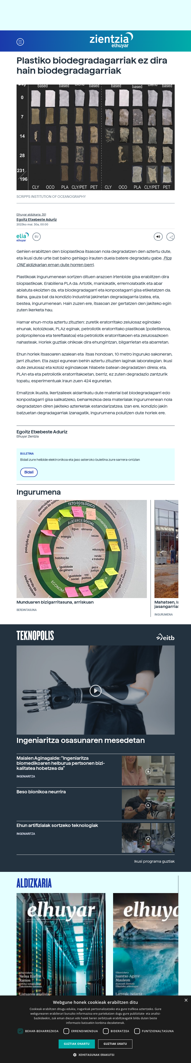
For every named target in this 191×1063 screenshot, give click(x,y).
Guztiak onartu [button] (77, 1044)
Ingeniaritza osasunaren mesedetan (81, 740)
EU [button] (36, 236)
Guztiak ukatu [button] (115, 1044)
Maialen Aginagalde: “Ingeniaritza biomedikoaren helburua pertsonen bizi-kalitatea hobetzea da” (61, 763)
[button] (20, 41)
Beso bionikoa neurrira (41, 791)
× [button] (186, 1000)
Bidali (29, 472)
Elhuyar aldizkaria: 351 (31, 214)
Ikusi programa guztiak (154, 861)
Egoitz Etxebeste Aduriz (37, 220)
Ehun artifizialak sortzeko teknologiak (57, 825)
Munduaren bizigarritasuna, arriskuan (55, 602)
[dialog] (95, 1029)
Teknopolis (35, 635)
